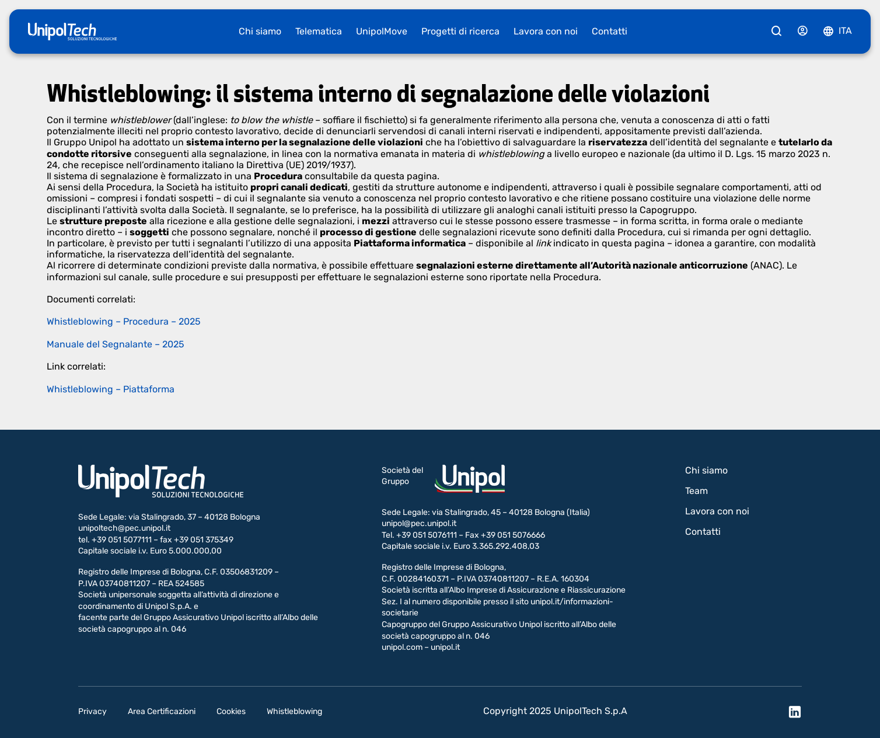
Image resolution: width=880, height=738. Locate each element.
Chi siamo (260, 31)
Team (696, 490)
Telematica (318, 31)
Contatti (609, 31)
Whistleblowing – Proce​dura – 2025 (124, 321)
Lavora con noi (546, 31)
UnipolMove (381, 31)
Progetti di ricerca (460, 31)
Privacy (92, 711)
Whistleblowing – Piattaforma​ (110, 389)
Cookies (231, 711)
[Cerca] (777, 31)
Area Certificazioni (161, 711)
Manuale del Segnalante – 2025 (115, 344)
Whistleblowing (294, 711)
